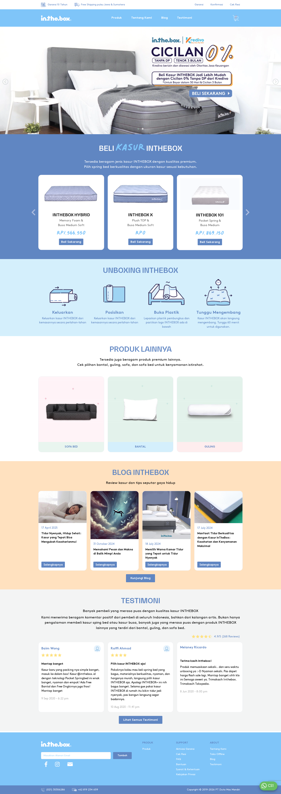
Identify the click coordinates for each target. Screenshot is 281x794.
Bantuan (181, 764)
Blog (164, 17)
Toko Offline (217, 754)
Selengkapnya (53, 565)
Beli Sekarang (71, 242)
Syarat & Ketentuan (188, 769)
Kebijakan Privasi (185, 774)
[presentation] (5, 82)
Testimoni (184, 17)
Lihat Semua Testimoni (140, 717)
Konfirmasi (216, 4)
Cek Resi (235, 4)
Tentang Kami (141, 17)
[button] (138, 129)
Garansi (199, 4)
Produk (116, 17)
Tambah (122, 756)
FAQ (178, 759)
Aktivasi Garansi (185, 749)
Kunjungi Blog (140, 578)
